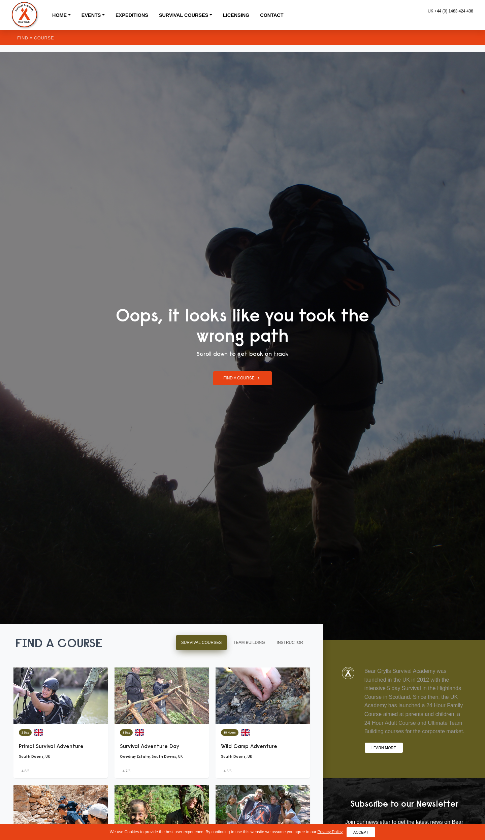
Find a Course (35, 37)
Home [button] (59, 15)
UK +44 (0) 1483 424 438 (450, 11)
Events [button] (91, 15)
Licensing (236, 15)
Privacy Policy (330, 831)
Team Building (249, 642)
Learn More (383, 747)
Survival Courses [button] (183, 15)
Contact (271, 15)
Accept (360, 832)
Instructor (290, 642)
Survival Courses (201, 642)
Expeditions (132, 15)
